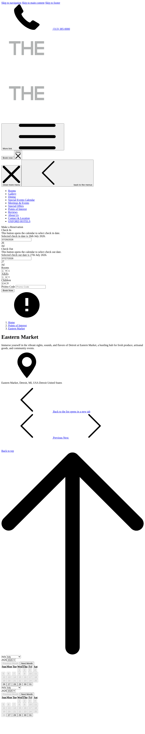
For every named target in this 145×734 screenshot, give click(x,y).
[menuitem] (12, 190)
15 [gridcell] (20, 677)
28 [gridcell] (14, 684)
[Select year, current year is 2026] (11, 660)
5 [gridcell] (3, 673)
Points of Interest (17, 325)
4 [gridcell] (34, 670)
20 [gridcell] (9, 680)
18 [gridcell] (35, 677)
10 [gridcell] (30, 673)
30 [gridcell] (25, 684)
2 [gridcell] (24, 670)
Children (6, 280)
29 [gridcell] (20, 684)
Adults (5, 274)
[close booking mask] (18, 155)
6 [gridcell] (8, 673)
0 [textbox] (7, 283)
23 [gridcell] (25, 680)
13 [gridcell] (9, 677)
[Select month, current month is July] (13, 656)
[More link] (32, 136)
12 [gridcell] (4, 677)
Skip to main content (33, 2)
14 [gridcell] (14, 677)
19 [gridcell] (4, 680)
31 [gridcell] (30, 684)
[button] (72, 238)
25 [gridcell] (35, 680)
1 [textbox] (9, 270)
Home (11, 322)
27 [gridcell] (9, 684)
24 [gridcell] (30, 680)
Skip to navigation (11, 2)
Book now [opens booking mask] (8, 158)
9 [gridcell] (24, 673)
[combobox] (16, 239)
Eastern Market (16, 328)
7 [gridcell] (14, 673)
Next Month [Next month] (27, 663)
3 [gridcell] (29, 670)
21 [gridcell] (14, 680)
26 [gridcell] (4, 684)
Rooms (5, 267)
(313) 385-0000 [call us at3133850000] (35, 28)
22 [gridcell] (20, 680)
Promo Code (8, 286)
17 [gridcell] (30, 677)
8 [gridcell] (19, 673)
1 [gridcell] (19, 670)
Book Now (8, 290)
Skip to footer (52, 2)
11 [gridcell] (35, 673)
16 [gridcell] (25, 677)
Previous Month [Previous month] (11, 663)
